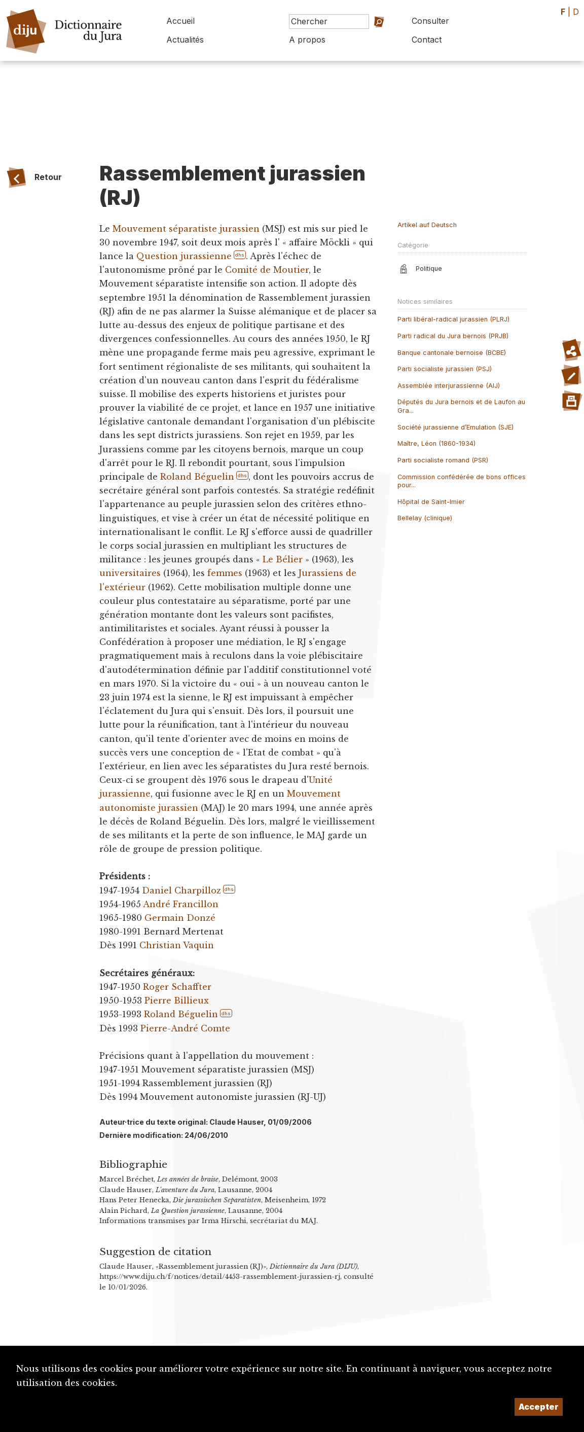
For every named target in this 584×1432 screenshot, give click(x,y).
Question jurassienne (184, 256)
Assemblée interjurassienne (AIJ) (448, 385)
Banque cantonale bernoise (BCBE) (451, 352)
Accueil (180, 21)
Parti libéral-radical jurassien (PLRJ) (453, 319)
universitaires (130, 573)
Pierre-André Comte (185, 1028)
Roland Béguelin (197, 477)
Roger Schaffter (177, 987)
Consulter (430, 21)
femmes (224, 573)
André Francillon (180, 904)
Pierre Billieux (176, 1000)
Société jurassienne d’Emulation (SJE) (455, 427)
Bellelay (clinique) (424, 518)
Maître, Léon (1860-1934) (436, 443)
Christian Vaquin (176, 945)
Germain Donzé (179, 918)
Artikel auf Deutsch (427, 225)
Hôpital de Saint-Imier (431, 502)
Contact (427, 39)
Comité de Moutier (267, 270)
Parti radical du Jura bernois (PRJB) (452, 336)
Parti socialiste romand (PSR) (442, 460)
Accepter (539, 1407)
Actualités (185, 39)
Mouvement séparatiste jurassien (186, 229)
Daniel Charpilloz (181, 890)
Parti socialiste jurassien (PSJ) (444, 369)
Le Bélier (283, 559)
